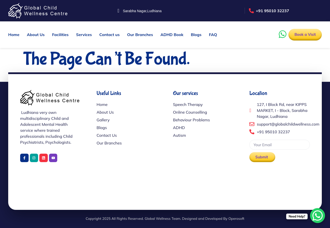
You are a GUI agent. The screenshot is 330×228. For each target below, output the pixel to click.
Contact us (109, 34)
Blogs (196, 34)
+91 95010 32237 (272, 10)
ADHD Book (172, 34)
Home (13, 34)
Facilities (60, 34)
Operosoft (236, 218)
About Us (36, 34)
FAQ (213, 34)
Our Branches (140, 34)
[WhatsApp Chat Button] (317, 215)
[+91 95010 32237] (251, 10)
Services (84, 34)
